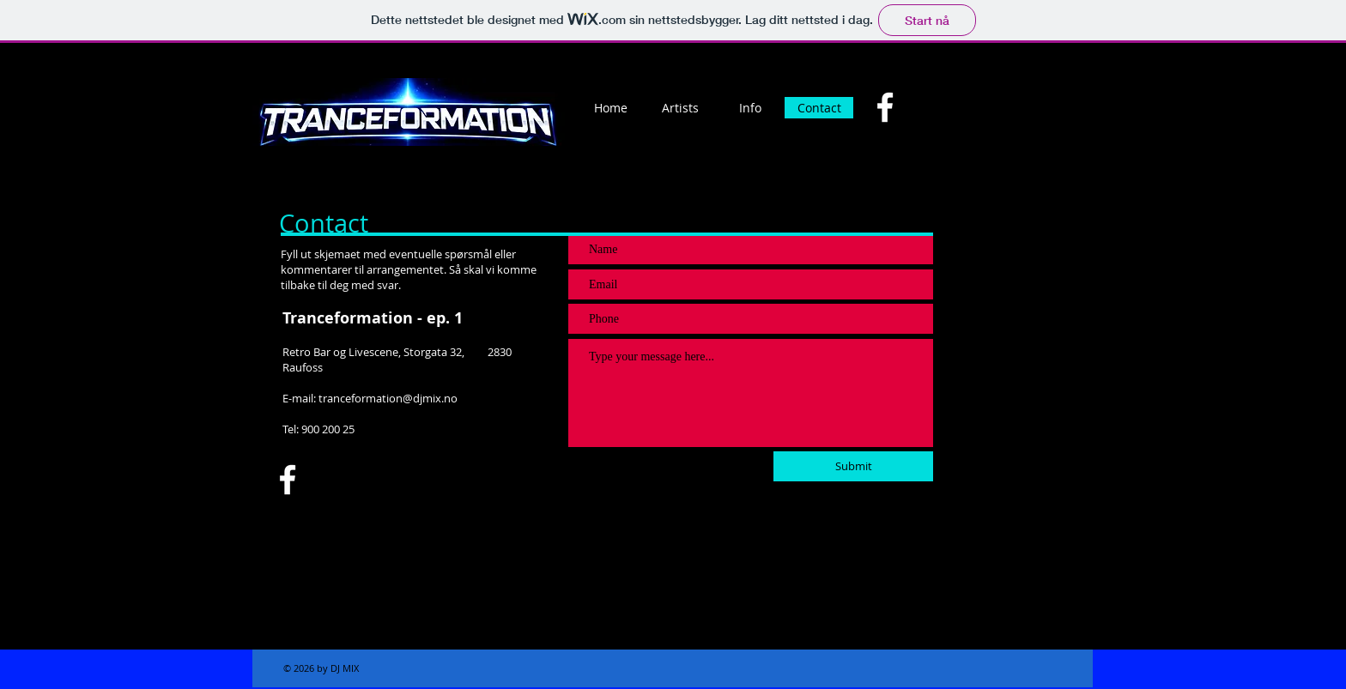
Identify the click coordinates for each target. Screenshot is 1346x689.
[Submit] (853, 466)
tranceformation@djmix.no (388, 398)
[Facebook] (885, 107)
